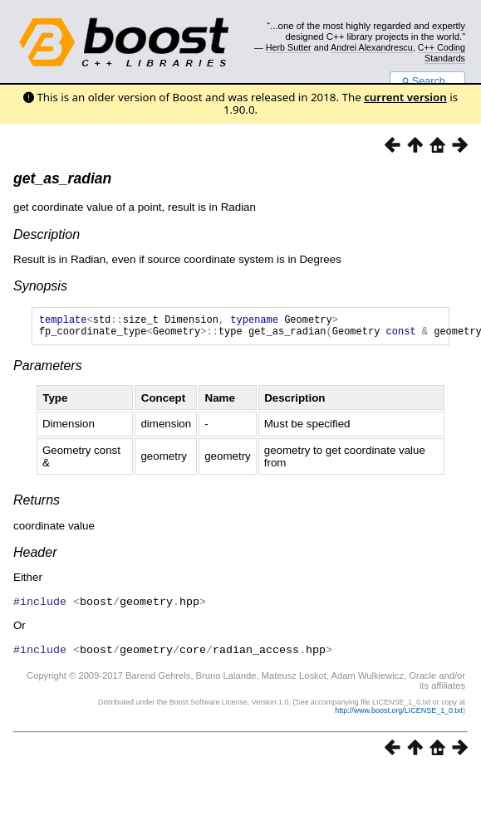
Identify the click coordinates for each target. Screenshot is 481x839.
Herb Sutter (289, 47)
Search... (427, 81)
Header (34, 557)
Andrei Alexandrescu (372, 47)
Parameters (47, 370)
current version (405, 97)
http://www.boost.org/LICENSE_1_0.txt (399, 714)
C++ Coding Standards (441, 52)
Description (46, 234)
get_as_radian (62, 178)
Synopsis (40, 286)
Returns (36, 505)
